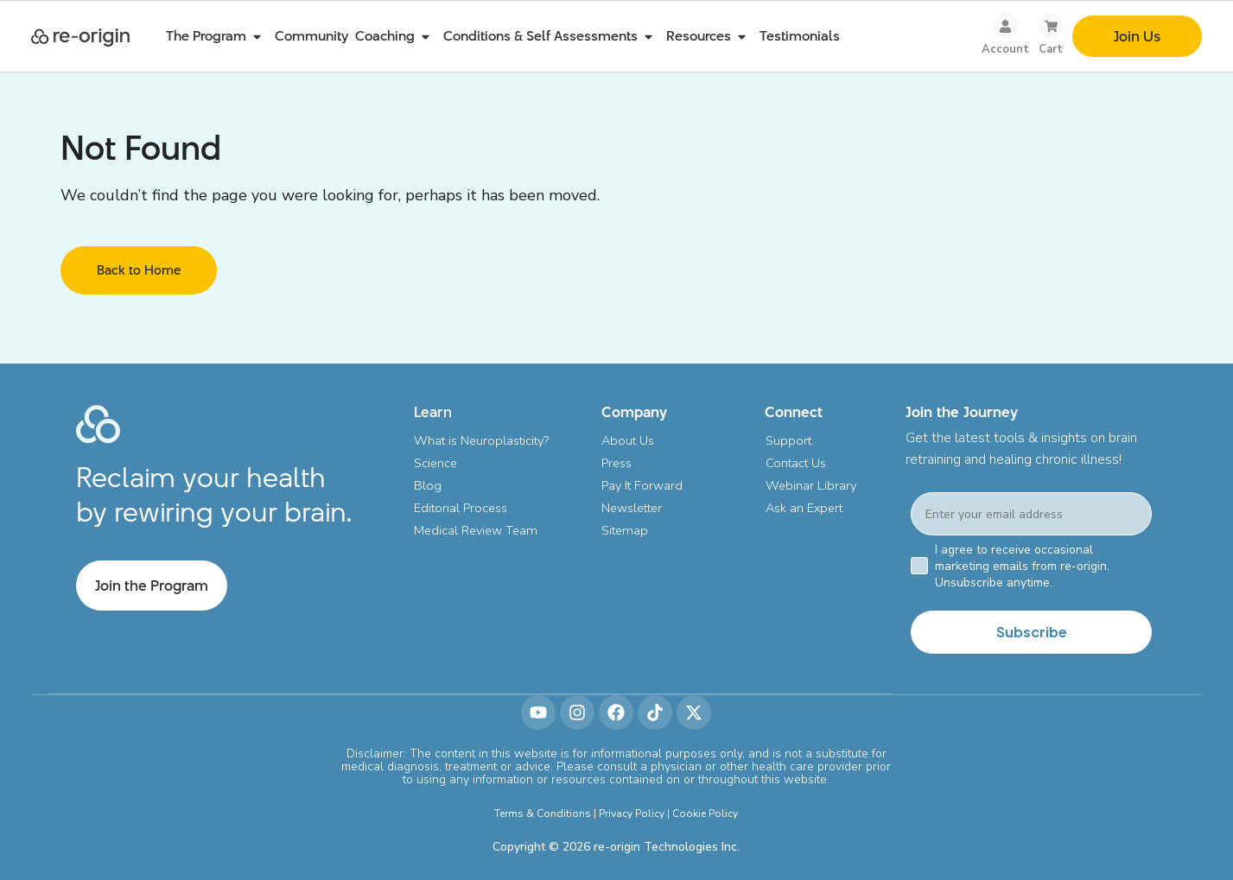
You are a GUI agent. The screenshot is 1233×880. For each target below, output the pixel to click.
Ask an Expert (805, 507)
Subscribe (1031, 632)
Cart (1051, 49)
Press (617, 463)
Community (311, 36)
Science (437, 463)
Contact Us (796, 463)
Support (788, 440)
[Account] (1006, 26)
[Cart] (1051, 26)
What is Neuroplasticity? (483, 440)
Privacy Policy (631, 813)
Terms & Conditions (542, 813)
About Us (628, 440)
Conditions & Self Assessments (551, 36)
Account (1005, 49)
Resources (709, 36)
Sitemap (626, 530)
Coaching (395, 36)
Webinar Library (811, 485)
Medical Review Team (478, 530)
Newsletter (634, 507)
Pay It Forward (643, 485)
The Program (217, 36)
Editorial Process (462, 507)
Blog (428, 485)
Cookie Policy (705, 813)
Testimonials (800, 36)
